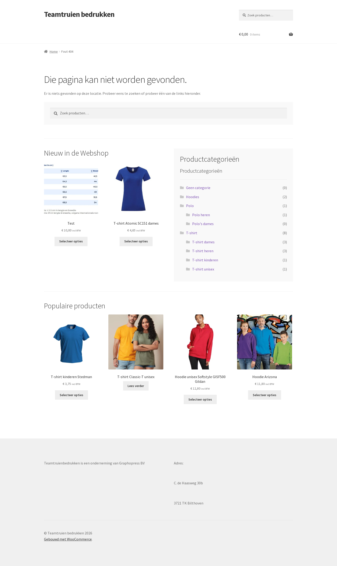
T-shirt (191, 232)
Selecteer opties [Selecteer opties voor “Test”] (71, 241)
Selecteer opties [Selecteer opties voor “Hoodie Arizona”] (264, 395)
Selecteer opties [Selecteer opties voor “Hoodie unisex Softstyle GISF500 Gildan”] (200, 399)
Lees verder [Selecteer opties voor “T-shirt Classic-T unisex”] (136, 386)
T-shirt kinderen (205, 260)
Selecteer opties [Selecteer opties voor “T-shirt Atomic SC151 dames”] (136, 241)
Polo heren (201, 214)
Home (54, 51)
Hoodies (192, 196)
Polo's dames (203, 223)
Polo (190, 205)
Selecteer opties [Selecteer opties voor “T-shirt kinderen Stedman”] (71, 395)
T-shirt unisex (203, 269)
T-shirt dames (203, 242)
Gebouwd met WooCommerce (68, 539)
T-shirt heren (202, 250)
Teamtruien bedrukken (79, 14)
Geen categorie (198, 187)
